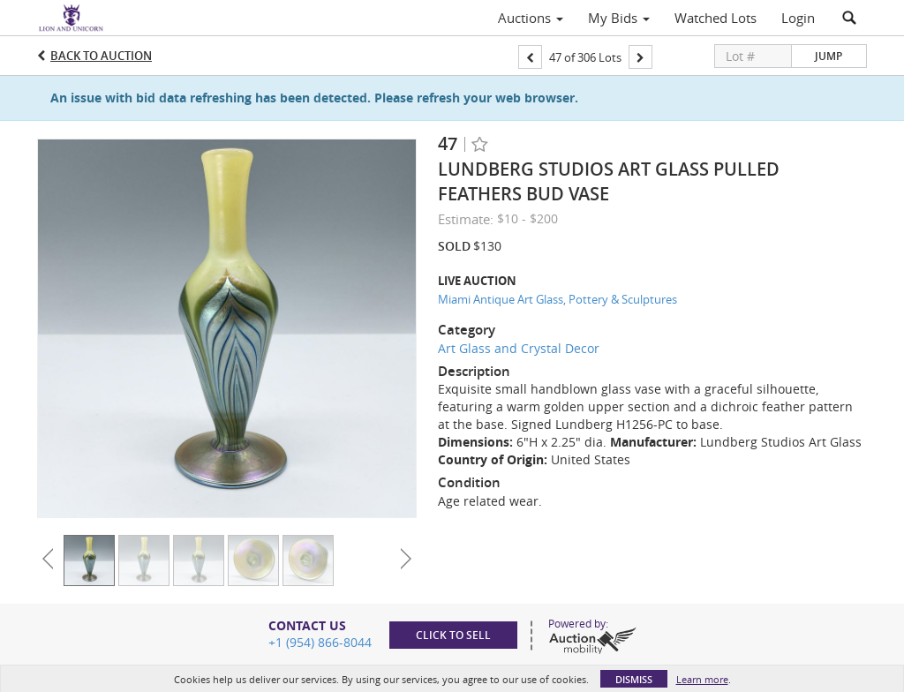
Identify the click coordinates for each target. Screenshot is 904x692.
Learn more (702, 679)
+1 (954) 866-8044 (320, 642)
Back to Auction (101, 56)
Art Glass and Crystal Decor (518, 348)
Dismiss (633, 679)
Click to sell (453, 635)
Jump (828, 56)
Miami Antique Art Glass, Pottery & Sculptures (557, 299)
